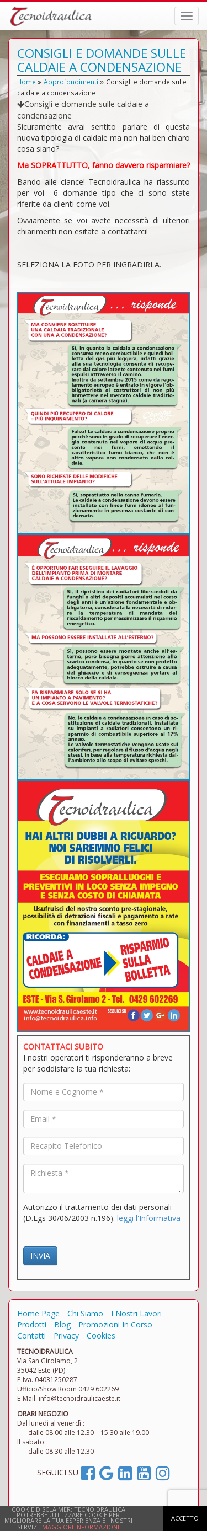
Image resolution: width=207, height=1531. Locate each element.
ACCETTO (185, 1518)
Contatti (31, 1335)
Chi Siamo (85, 1313)
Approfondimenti (71, 81)
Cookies (101, 1335)
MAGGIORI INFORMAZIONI (80, 1527)
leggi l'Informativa (149, 1218)
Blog (62, 1324)
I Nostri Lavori (136, 1313)
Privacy (66, 1335)
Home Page (38, 1313)
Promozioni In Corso (115, 1324)
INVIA (40, 1255)
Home (26, 81)
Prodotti (31, 1324)
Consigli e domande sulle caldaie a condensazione (83, 109)
